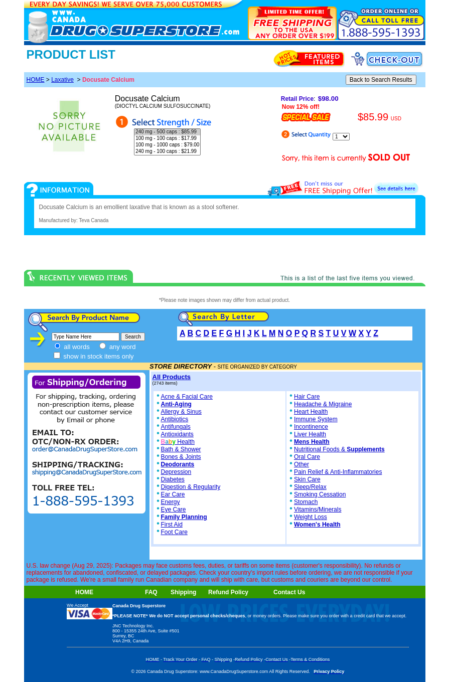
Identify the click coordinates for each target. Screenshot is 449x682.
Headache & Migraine (323, 404)
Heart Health (311, 411)
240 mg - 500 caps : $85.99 (167, 132)
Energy (170, 501)
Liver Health (310, 434)
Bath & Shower (181, 449)
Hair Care (307, 396)
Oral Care (307, 456)
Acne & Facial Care (184, 396)
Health (178, 441)
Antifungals (176, 426)
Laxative (62, 79)
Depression (176, 471)
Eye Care (173, 509)
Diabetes (173, 479)
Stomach (306, 501)
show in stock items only (94, 356)
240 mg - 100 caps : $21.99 (167, 151)
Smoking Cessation (320, 494)
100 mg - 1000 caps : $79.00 (167, 145)
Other (301, 464)
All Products (172, 377)
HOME (36, 79)
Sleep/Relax (310, 486)
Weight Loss (310, 517)
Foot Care (174, 532)
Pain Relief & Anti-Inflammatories (338, 471)
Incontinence (311, 426)
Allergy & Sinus (181, 411)
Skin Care (307, 479)
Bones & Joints (181, 456)
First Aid (172, 524)
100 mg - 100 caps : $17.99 (167, 138)
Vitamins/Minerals (317, 509)
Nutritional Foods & (339, 449)
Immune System (316, 419)
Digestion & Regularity (191, 486)
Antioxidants (177, 434)
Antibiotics (175, 419)
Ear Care (173, 494)
